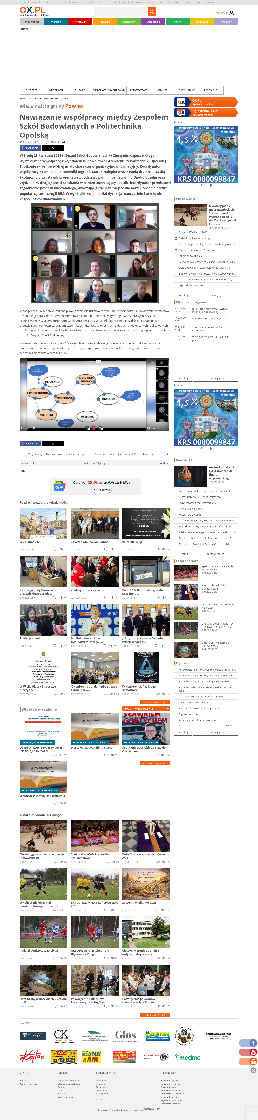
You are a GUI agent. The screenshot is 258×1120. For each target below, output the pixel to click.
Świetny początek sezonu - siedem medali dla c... (207, 491)
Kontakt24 (80, 21)
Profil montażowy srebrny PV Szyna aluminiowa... (207, 675)
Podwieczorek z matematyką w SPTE (199, 502)
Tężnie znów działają (191, 256)
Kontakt (61, 1093)
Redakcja (24, 1080)
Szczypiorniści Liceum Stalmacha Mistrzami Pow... (207, 538)
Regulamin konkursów (171, 1100)
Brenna (23, 2)
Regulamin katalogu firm (172, 1093)
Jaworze (138, 2)
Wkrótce (56, 21)
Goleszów (90, 2)
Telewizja (104, 21)
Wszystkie (31, 90)
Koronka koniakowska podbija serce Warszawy (205, 279)
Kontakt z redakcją (28, 1083)
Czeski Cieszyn (60, 2)
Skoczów (163, 2)
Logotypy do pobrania (68, 1080)
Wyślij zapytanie (65, 1097)
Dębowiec (76, 2)
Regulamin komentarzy (172, 1090)
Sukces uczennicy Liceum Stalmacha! (200, 497)
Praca (177, 21)
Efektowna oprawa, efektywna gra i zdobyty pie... (207, 273)
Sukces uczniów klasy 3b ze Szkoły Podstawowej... (207, 520)
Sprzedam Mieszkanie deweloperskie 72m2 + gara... (205, 689)
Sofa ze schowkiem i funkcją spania (199, 708)
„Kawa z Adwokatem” (191, 508)
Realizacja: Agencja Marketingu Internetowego (129, 1109)
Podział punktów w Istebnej (194, 238)
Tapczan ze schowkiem (192, 714)
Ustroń (188, 2)
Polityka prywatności (170, 1083)
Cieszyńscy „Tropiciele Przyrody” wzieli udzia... (205, 544)
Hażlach (102, 2)
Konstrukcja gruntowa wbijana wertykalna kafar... (207, 669)
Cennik (61, 1090)
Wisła (198, 2)
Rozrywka (202, 21)
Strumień (176, 2)
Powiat (65, 98)
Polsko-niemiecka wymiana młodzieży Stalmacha (207, 532)
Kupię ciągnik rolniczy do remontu (198, 720)
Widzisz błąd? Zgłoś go (95, 463)
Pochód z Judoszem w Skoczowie (197, 250)
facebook (29, 148)
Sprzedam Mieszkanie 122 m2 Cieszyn (201, 696)
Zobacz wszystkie (155, 702)
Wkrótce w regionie (39, 709)
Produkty (62, 1087)
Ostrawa (151, 2)
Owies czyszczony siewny (193, 702)
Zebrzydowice (211, 2)
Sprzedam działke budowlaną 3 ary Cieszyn (204, 681)
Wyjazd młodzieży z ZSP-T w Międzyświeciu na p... (207, 526)
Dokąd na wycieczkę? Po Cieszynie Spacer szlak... (207, 261)
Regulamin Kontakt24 (171, 1103)
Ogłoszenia (153, 21)
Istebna (114, 2)
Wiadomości (31, 21)
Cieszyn (45, 2)
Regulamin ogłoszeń (170, 1087)
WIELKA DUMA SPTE (190, 514)
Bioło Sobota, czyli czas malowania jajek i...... (204, 267)
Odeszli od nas (187, 90)
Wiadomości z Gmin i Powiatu (109, 90)
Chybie (34, 2)
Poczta (99, 1098)
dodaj (139, 708)
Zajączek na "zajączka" (192, 285)
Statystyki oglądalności (69, 1083)
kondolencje (211, 90)
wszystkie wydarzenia (154, 763)
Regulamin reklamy (170, 1097)
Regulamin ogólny (169, 1080)
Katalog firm (129, 21)
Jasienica (126, 2)
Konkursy (226, 21)
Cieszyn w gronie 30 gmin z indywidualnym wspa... (208, 244)
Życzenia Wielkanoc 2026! (193, 232)
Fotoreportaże (138, 90)
